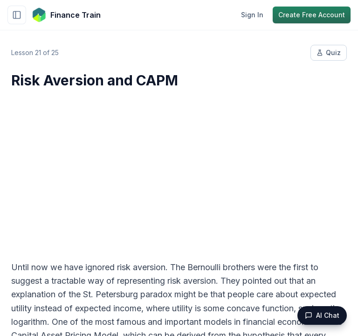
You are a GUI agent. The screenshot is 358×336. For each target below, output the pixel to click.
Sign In (252, 15)
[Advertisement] (179, 169)
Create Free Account (311, 15)
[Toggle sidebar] (16, 15)
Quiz (329, 52)
